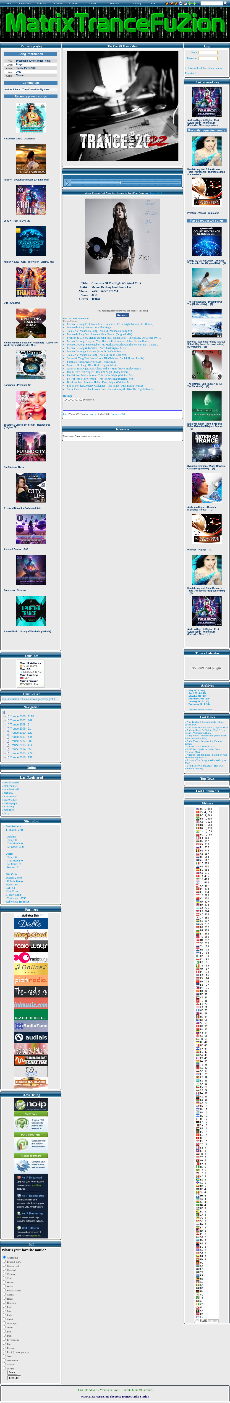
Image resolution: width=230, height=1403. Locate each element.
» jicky (5, 813)
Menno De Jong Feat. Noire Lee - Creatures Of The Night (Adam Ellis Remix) (110, 324)
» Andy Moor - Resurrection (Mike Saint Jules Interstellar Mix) (205, 737)
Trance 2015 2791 (22, 753)
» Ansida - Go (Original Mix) (199, 746)
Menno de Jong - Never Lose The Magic (89, 327)
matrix (12, 829)
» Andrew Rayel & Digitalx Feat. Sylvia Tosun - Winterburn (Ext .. (205, 731)
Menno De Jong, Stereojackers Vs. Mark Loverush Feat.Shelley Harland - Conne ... (113, 344)
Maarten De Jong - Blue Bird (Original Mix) (91, 365)
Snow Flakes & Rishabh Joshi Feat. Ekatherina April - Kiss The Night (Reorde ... (111, 389)
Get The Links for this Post (76, 318)
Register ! (190, 73)
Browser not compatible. (31, 350)
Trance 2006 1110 (22, 716)
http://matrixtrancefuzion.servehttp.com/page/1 (27, 699)
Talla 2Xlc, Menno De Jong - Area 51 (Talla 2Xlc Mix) (97, 354)
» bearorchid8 (9, 799)
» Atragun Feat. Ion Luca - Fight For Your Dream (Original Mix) (206, 756)
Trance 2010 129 (21, 732)
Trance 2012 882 (21, 741)
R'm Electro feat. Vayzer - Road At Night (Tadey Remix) (98, 372)
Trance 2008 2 (19, 724)
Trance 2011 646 (21, 736)
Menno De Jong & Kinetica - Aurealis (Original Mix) (96, 348)
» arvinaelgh (8, 806)
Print (65, 414)
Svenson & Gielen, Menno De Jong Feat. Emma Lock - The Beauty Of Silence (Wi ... (114, 337)
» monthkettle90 (10, 789)
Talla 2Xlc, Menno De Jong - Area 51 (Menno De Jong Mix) (100, 330)
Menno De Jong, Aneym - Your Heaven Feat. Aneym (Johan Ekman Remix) (108, 341)
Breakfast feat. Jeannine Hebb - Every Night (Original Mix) (100, 382)
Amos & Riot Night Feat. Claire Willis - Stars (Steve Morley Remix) (105, 368)
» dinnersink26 (10, 786)
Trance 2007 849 (21, 720)
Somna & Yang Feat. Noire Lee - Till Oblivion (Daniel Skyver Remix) (105, 358)
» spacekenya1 (10, 796)
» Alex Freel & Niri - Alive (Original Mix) (206, 727)
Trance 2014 (156, 193)
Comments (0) (117, 414)
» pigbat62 (7, 792)
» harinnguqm (9, 803)
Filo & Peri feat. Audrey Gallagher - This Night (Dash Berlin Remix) (105, 385)
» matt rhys (8, 809)
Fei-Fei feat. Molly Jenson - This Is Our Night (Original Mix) (100, 375)
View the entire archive (200, 709)
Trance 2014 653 (21, 749)
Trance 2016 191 (21, 757)
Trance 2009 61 (20, 728)
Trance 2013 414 (21, 745)
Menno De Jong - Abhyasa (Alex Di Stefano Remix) (96, 351)
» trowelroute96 (10, 782)
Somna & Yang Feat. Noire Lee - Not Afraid (91, 361)
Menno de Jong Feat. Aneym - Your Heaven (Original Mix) (99, 334)
